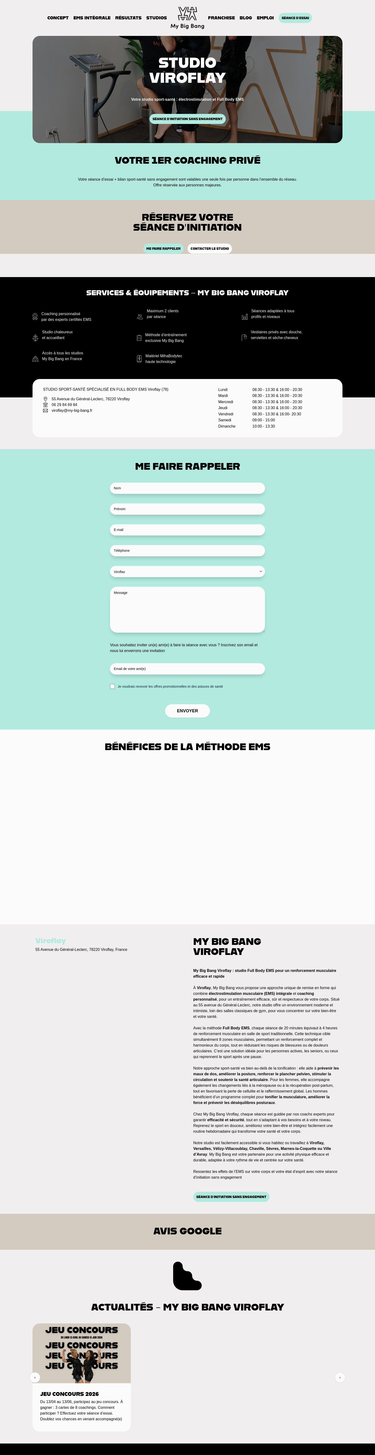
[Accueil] (187, 18)
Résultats (128, 17)
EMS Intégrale (91, 17)
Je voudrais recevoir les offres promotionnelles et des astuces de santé (170, 686)
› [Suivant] (340, 1377)
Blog (246, 17)
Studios (156, 17)
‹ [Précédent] (34, 1377)
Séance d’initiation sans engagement (188, 119)
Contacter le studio (210, 249)
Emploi (265, 17)
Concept (58, 17)
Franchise (221, 17)
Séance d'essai (295, 18)
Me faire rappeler (163, 249)
